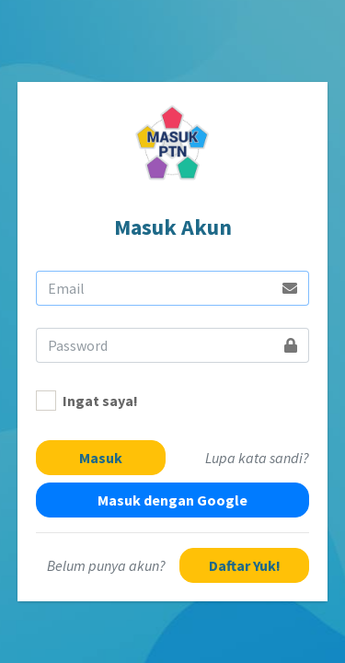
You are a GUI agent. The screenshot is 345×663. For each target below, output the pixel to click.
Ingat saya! (100, 400)
